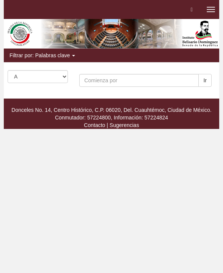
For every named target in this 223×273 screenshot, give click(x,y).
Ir (205, 80)
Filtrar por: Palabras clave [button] (42, 55)
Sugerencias (124, 125)
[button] (192, 9)
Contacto (94, 125)
